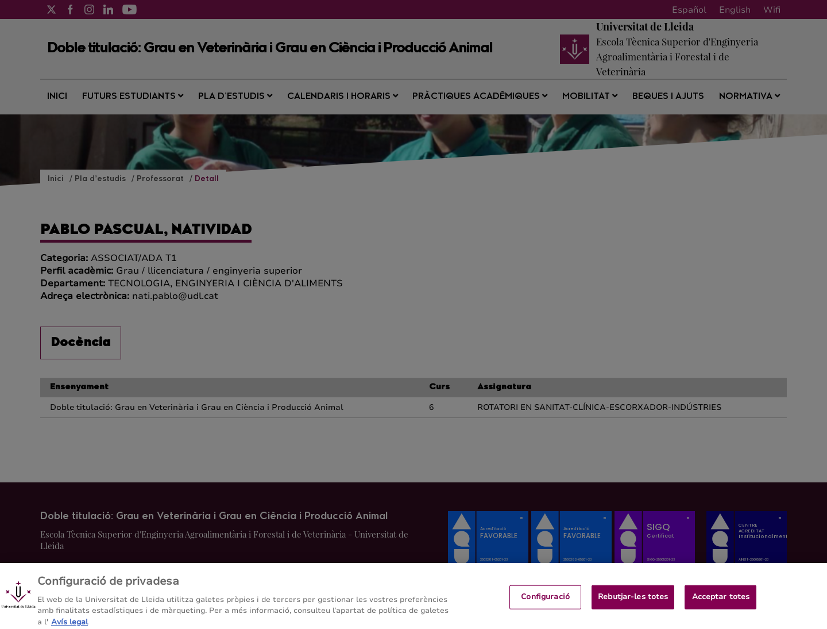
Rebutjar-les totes (633, 601)
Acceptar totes (721, 601)
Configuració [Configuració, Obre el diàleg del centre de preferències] (545, 601)
